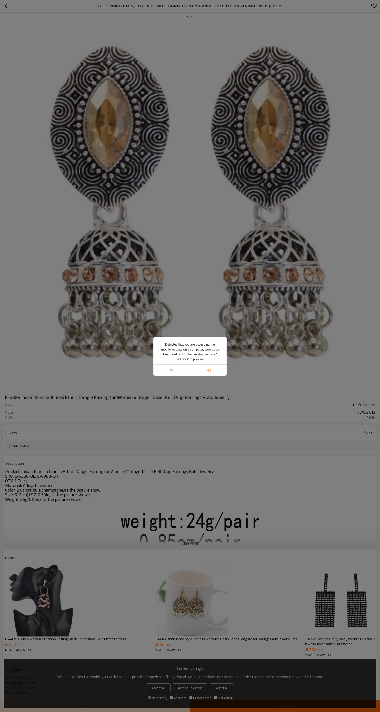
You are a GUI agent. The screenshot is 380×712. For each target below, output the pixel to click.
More (368, 432)
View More (190, 543)
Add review (20, 445)
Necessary (157, 697)
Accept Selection (190, 687)
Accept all (158, 687)
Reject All (221, 687)
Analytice (178, 697)
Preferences (200, 697)
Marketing (223, 697)
